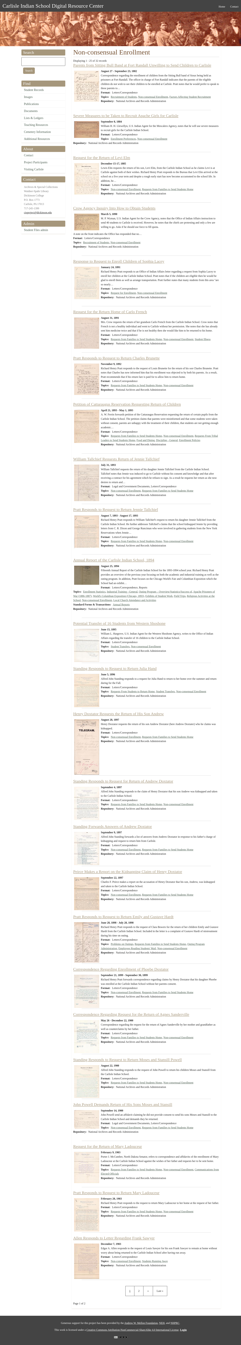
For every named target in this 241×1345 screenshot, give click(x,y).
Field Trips (180, 596)
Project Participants (35, 162)
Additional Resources (37, 139)
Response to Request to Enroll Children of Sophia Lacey (118, 261)
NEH (162, 1323)
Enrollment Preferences (123, 138)
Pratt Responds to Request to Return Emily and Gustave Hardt (123, 917)
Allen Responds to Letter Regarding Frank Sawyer (114, 1238)
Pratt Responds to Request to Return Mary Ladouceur (116, 1193)
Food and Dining (146, 440)
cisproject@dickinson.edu (38, 212)
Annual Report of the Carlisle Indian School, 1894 (113, 560)
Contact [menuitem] (234, 6)
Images (28, 97)
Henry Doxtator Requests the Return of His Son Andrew (118, 714)
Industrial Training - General (122, 591)
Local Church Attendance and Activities (134, 600)
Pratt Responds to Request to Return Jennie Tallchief (115, 509)
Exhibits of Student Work (159, 596)
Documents (31, 111)
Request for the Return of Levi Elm (101, 157)
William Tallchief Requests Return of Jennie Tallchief (116, 459)
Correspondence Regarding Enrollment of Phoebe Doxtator (121, 969)
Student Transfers (120, 646)
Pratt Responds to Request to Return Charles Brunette (116, 358)
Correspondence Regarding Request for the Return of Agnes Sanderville (131, 1014)
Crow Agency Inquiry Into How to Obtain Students (114, 208)
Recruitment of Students (124, 96)
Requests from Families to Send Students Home (167, 189)
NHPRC (175, 1323)
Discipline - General (167, 440)
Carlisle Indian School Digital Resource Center (53, 6)
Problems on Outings (122, 944)
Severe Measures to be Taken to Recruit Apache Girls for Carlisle (125, 116)
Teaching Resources (36, 125)
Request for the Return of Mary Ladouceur (107, 1146)
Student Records (34, 90)
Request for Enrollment (123, 293)
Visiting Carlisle (34, 169)
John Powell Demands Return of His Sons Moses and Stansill (122, 1104)
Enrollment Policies (189, 440)
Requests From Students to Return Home (133, 691)
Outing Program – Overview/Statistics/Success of (165, 591)
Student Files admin (36, 230)
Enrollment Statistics (94, 591)
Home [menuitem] (222, 6)
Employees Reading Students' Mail (137, 948)
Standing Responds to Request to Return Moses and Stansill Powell (127, 1059)
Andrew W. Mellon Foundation (141, 1323)
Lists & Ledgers (33, 118)
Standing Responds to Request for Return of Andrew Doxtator (123, 781)
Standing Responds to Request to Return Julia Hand (115, 668)
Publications (31, 104)
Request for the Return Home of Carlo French (110, 312)
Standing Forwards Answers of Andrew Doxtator (112, 826)
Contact (28, 155)
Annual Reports (121, 604)
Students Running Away (155, 1261)
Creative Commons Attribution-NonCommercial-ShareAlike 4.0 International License (132, 1329)
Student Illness (203, 339)
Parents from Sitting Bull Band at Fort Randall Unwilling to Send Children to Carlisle (142, 65)
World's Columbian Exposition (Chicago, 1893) (118, 596)
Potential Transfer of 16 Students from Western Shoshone (119, 623)
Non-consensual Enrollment (153, 96)
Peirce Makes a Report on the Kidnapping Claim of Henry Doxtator (127, 871)
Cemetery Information (37, 132)
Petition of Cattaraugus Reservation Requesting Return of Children (127, 404)
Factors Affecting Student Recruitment (190, 96)
